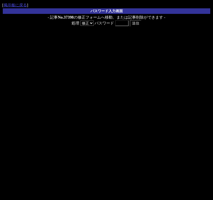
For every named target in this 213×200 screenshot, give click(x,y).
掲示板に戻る (15, 5)
